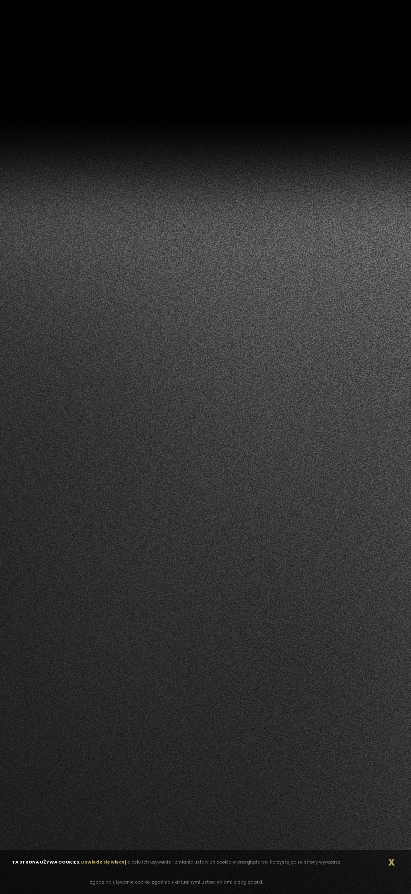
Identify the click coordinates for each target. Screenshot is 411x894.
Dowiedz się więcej (103, 862)
